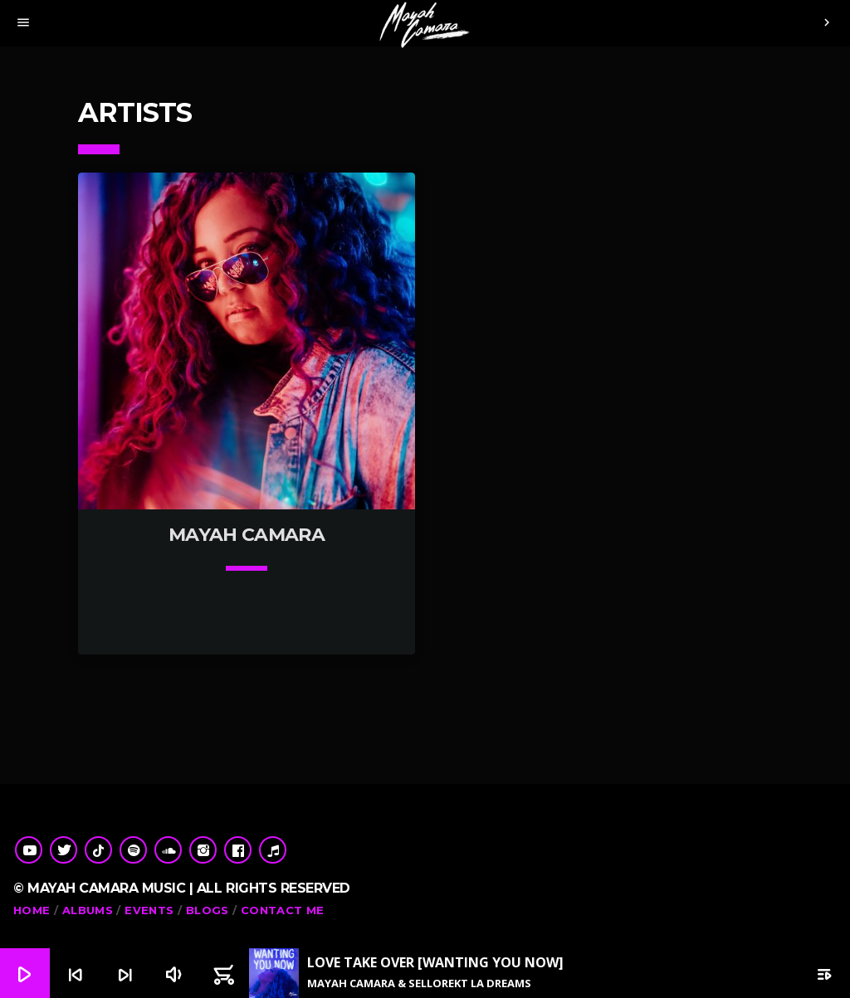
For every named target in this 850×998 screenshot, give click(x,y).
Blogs (207, 910)
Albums (87, 910)
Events (149, 910)
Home (32, 910)
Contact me (283, 910)
